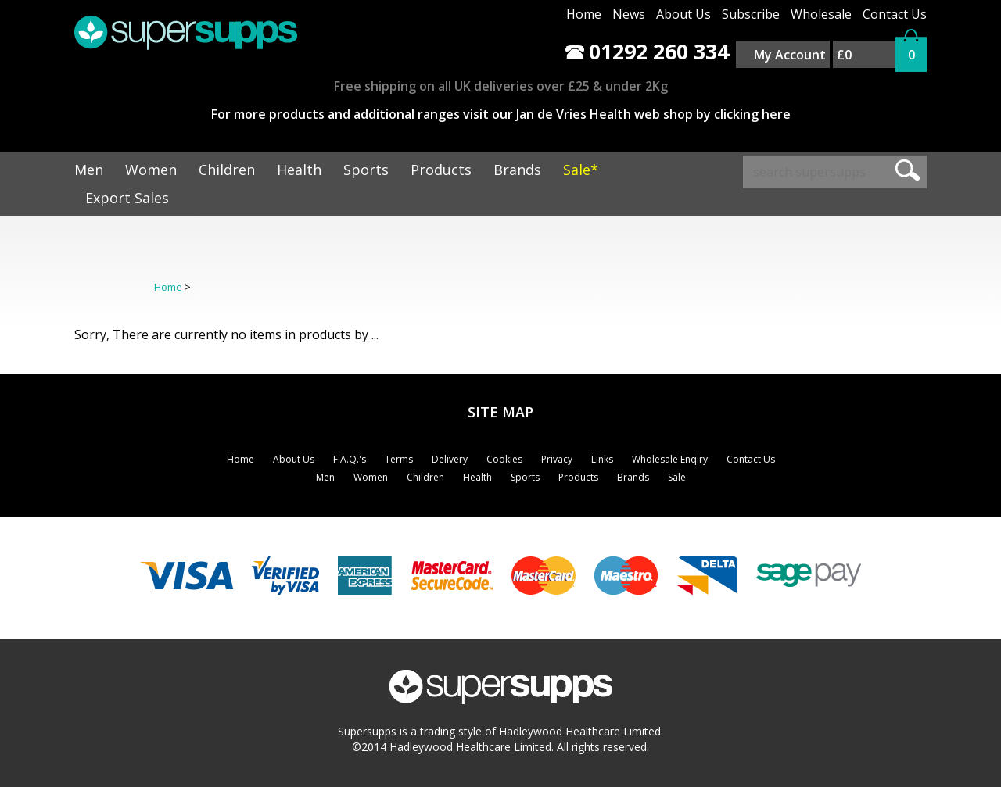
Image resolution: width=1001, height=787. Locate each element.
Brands (517, 169)
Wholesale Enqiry (670, 459)
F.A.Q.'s (349, 459)
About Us (683, 14)
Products (441, 169)
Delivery (450, 459)
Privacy (556, 459)
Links (602, 459)
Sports (366, 169)
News (628, 14)
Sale (677, 477)
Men (88, 169)
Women (151, 169)
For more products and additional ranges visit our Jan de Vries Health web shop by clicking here (501, 114)
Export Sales (127, 197)
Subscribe (751, 14)
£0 (844, 54)
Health (299, 169)
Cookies (504, 459)
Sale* (580, 169)
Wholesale (821, 14)
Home (583, 14)
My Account (790, 54)
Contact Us (895, 14)
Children (227, 169)
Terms (399, 459)
